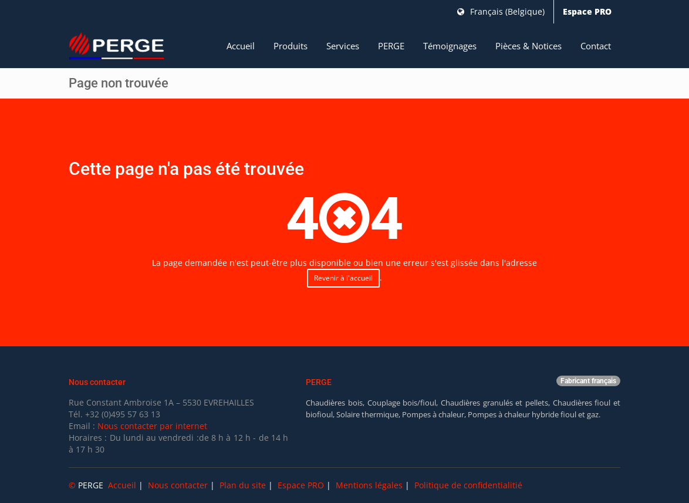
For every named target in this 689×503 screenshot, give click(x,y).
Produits (290, 46)
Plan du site (242, 485)
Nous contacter (178, 485)
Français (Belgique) (501, 11)
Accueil (241, 46)
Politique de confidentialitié (468, 485)
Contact (595, 46)
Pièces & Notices (528, 46)
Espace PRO (587, 11)
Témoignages (450, 46)
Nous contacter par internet (152, 425)
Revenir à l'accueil (343, 278)
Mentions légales (369, 485)
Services (342, 46)
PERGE (391, 46)
